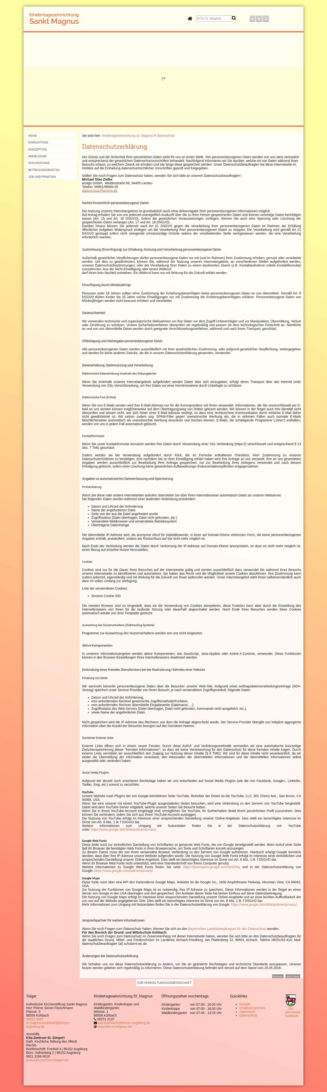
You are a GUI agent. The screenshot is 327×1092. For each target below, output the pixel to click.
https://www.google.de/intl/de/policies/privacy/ (264, 904)
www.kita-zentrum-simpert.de (47, 1060)
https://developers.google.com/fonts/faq (211, 867)
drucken (278, 976)
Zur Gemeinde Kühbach (292, 1012)
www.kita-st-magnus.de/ (114, 1026)
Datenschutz (248, 1015)
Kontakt (244, 1004)
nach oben (292, 976)
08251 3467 (34, 1019)
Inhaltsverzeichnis (252, 1008)
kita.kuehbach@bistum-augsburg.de (123, 1023)
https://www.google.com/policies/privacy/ (123, 871)
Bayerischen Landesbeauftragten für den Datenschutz (227, 929)
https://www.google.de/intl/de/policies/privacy (123, 829)
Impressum (247, 1012)
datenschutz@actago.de (99, 190)
